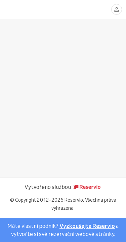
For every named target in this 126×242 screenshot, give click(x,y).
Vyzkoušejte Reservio (87, 226)
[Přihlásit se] (116, 9)
